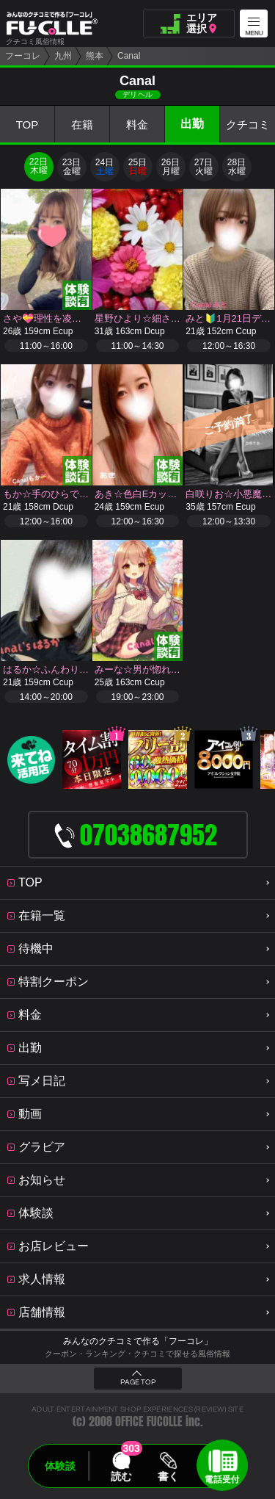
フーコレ (22, 56)
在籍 (82, 124)
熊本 (94, 56)
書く (168, 1476)
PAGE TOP (137, 1382)
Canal (128, 56)
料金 (137, 124)
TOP (27, 124)
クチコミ (248, 124)
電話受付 (222, 1479)
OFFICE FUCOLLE (149, 1421)
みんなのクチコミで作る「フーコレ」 (138, 1341)
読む (121, 1476)
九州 (63, 56)
